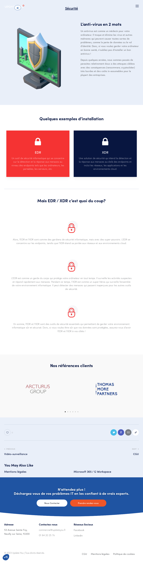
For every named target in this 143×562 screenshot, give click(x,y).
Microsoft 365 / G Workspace (92, 471)
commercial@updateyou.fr (52, 529)
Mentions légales (15, 471)
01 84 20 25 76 (47, 535)
